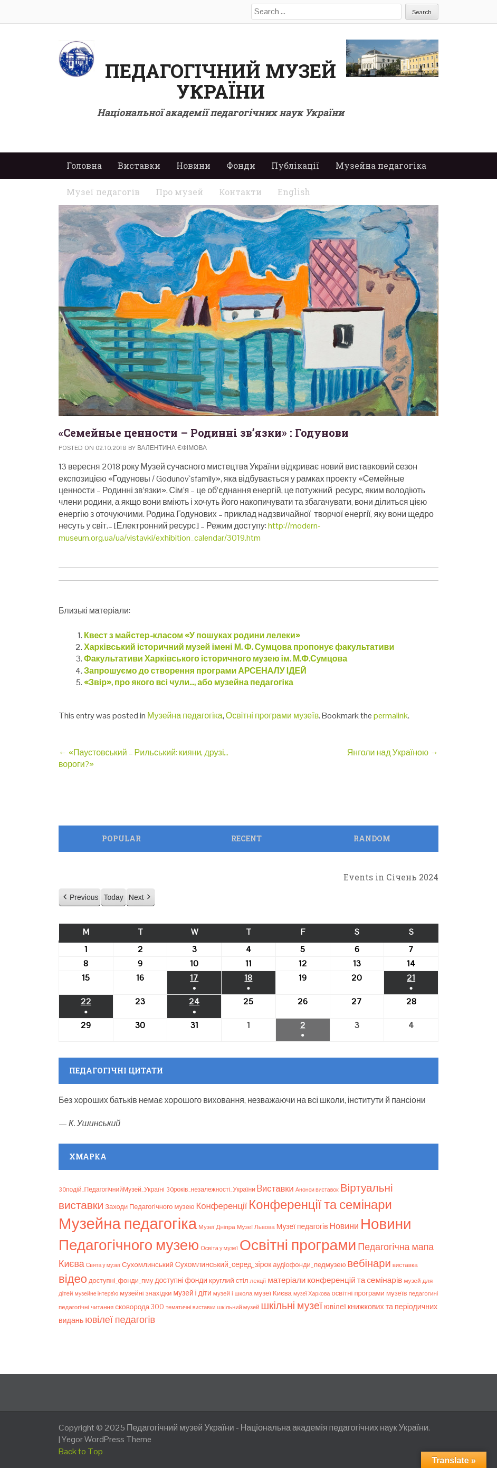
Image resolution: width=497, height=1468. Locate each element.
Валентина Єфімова (172, 448)
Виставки (139, 165)
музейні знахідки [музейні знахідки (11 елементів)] (145, 1293)
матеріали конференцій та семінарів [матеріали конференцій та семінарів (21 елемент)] (334, 1280)
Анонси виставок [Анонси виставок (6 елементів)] (317, 1189)
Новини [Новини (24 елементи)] (344, 1226)
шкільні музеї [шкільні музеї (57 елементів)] (291, 1305)
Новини (193, 165)
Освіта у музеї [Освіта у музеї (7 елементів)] (219, 1248)
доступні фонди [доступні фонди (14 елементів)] (181, 1280)
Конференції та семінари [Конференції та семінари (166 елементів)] (319, 1204)
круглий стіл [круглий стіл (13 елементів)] (228, 1280)
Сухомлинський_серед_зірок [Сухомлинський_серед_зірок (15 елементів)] (223, 1264)
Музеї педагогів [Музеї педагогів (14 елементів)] (302, 1226)
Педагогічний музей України (220, 81)
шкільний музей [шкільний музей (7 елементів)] (238, 1307)
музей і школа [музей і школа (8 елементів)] (233, 1293)
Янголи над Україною (392, 752)
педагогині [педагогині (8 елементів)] (423, 1293)
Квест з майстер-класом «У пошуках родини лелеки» (192, 635)
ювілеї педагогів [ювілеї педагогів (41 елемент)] (120, 1319)
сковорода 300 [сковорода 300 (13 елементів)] (139, 1306)
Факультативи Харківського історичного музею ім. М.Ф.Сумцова (215, 658)
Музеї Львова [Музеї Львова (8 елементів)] (256, 1227)
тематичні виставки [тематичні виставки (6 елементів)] (190, 1307)
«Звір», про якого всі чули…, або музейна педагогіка (188, 682)
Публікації (295, 165)
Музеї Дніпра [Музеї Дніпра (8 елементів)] (216, 1227)
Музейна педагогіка (381, 165)
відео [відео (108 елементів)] (73, 1278)
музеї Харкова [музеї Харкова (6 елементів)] (311, 1293)
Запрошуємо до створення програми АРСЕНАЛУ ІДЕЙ (195, 670)
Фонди (240, 165)
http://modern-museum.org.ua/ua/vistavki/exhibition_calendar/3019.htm (190, 531)
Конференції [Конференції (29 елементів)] (221, 1206)
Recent (246, 838)
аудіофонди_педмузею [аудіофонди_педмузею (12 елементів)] (309, 1264)
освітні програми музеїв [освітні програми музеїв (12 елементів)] (369, 1293)
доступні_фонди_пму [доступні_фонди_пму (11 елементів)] (121, 1280)
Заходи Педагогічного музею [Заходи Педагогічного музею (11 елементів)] (149, 1206)
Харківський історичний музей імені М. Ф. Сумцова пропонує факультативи (239, 647)
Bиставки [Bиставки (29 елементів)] (275, 1188)
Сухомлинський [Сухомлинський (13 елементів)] (148, 1264)
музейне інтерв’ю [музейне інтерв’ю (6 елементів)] (96, 1293)
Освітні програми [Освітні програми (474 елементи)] (298, 1244)
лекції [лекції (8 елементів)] (258, 1280)
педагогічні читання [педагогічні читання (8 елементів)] (86, 1307)
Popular (121, 838)
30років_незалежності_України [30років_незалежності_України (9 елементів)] (210, 1189)
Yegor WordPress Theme (106, 1439)
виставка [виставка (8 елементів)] (405, 1265)
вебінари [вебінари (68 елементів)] (369, 1263)
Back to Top (81, 1451)
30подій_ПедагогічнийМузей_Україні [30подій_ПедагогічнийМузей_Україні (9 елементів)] (112, 1189)
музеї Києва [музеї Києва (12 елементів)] (272, 1293)
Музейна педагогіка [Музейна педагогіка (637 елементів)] (128, 1224)
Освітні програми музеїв (272, 715)
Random (371, 838)
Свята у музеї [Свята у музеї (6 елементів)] (103, 1265)
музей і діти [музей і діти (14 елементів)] (192, 1293)
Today (113, 897)
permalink (391, 715)
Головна (84, 165)
